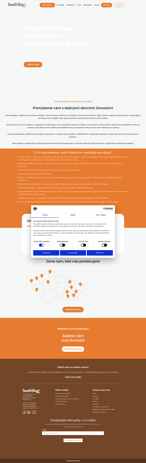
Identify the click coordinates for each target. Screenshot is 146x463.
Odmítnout (46, 253)
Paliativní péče (60, 404)
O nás (79, 5)
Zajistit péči (33, 64)
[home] (17, 5)
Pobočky (106, 5)
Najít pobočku (73, 309)
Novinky (95, 396)
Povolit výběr (73, 253)
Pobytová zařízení (61, 401)
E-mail (44, 430)
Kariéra (97, 5)
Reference (70, 5)
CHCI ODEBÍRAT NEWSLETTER (73, 440)
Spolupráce (87, 5)
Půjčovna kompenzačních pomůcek (67, 399)
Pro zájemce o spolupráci (101, 407)
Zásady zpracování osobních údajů (104, 409)
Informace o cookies (99, 412)
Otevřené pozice (73, 349)
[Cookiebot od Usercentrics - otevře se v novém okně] (105, 208)
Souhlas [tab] (45, 215)
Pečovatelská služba (61, 396)
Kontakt (120, 5)
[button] (47, 5)
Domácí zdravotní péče (62, 393)
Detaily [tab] (73, 215)
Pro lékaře (60, 5)
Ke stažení (96, 404)
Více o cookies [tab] (101, 215)
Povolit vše (99, 253)
